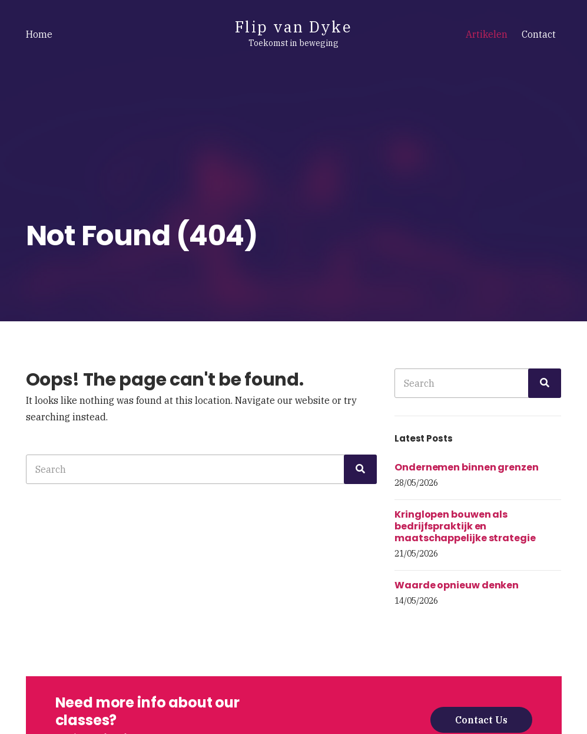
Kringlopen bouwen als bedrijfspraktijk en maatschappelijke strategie (465, 526)
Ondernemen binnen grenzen (466, 467)
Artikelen (487, 34)
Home (39, 34)
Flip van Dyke (293, 27)
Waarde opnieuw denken (456, 585)
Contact (539, 34)
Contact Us (481, 720)
